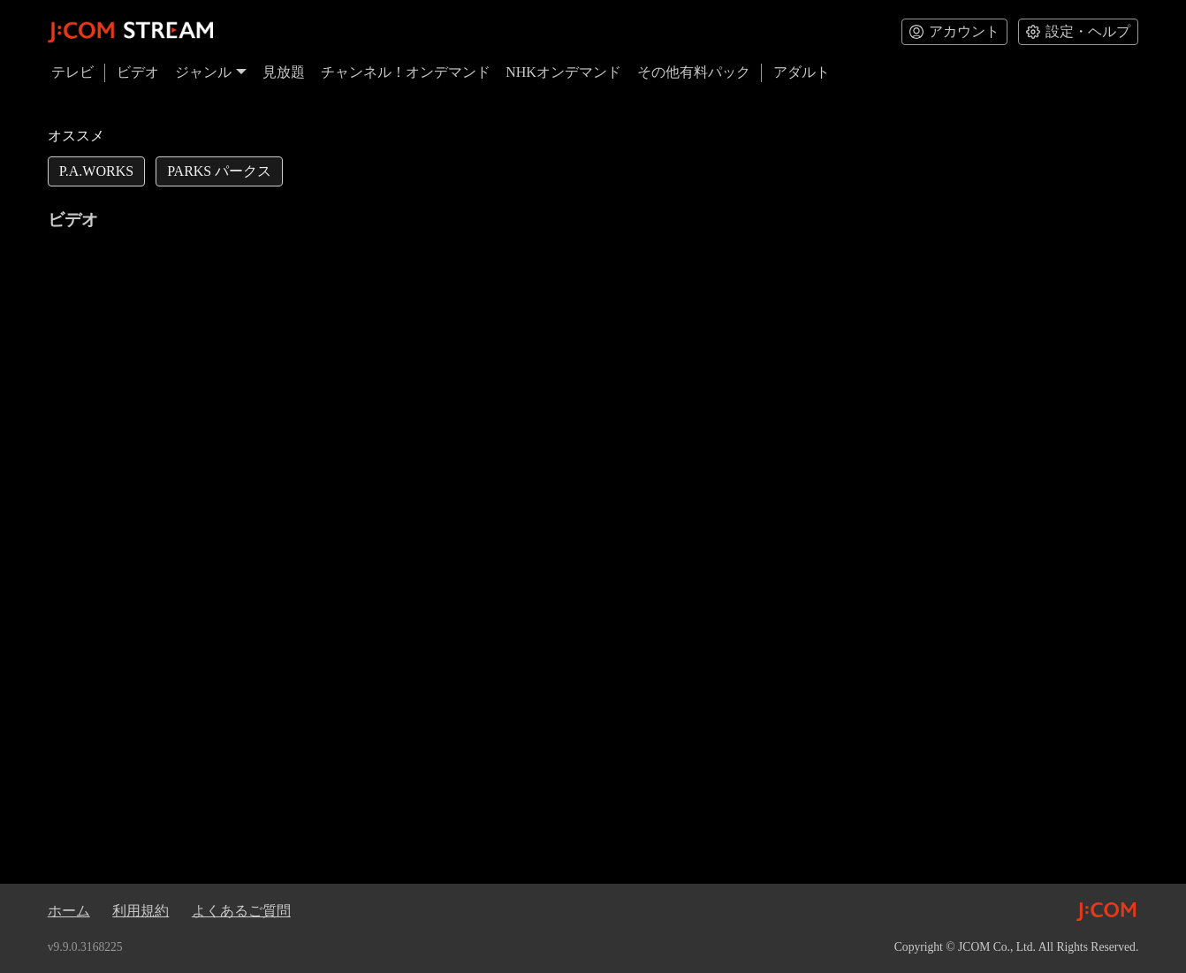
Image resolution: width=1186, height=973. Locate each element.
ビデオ (138, 72)
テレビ (72, 72)
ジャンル (211, 72)
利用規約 (140, 910)
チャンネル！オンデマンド (405, 72)
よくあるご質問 (241, 910)
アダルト (801, 72)
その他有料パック (693, 72)
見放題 (283, 72)
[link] (96, 171)
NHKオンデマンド (563, 72)
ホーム (69, 910)
